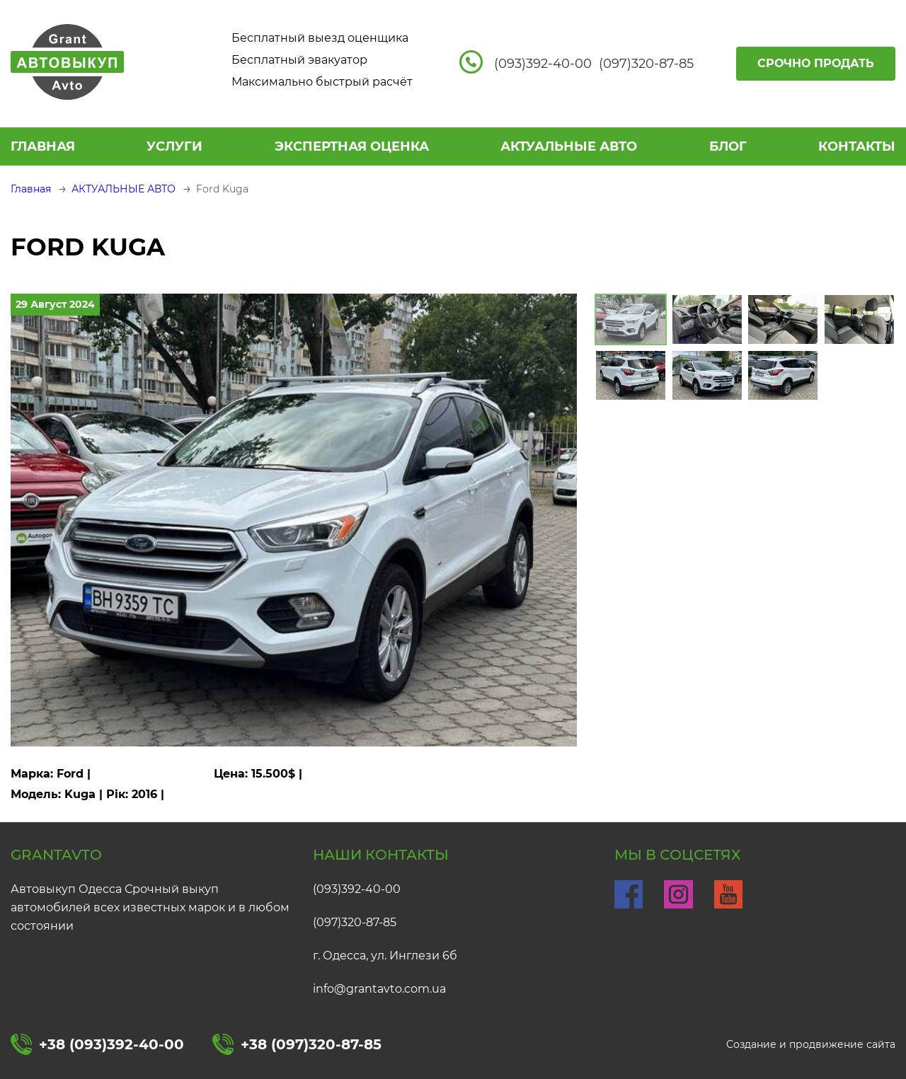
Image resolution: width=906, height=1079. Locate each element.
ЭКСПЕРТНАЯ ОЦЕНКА (352, 146)
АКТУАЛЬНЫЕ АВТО (568, 146)
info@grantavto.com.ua (379, 989)
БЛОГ (728, 146)
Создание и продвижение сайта (810, 1044)
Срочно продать (815, 63)
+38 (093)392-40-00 (97, 1044)
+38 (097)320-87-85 (297, 1044)
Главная (43, 146)
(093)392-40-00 (357, 889)
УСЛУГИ (174, 146)
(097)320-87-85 (354, 922)
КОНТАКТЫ (856, 146)
